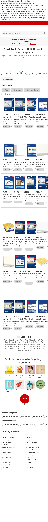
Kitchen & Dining (17, 3)
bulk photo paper (29, 467)
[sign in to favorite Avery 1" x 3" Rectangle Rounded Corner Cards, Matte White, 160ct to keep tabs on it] (35, 326)
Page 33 (26, 348)
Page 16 (8, 344)
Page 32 (20, 348)
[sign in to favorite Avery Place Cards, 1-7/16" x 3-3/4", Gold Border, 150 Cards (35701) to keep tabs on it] (35, 126)
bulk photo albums (6, 462)
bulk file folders (5, 445)
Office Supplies (25, 416)
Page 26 (26, 346)
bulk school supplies (10, 424)
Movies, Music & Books (32, 9)
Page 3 (17, 340)
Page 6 (32, 340)
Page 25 (20, 346)
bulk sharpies (28, 440)
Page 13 (31, 342)
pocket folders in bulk (30, 460)
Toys (7, 9)
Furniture (8, 5)
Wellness (10, 7)
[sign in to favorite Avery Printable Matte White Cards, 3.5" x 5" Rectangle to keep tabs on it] (46, 126)
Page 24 (14, 346)
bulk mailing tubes (6, 455)
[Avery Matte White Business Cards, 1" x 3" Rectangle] (20, 275)
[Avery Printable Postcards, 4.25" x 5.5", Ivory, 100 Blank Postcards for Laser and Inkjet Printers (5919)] (31, 195)
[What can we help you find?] (24, 33)
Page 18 (20, 344)
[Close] (45, 39)
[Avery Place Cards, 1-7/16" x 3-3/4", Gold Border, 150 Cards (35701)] (31, 118)
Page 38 (28, 350)
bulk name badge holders (31, 452)
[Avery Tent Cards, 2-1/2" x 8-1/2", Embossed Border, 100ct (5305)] (31, 241)
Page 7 (38, 340)
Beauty (35, 5)
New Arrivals (4, 1)
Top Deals (26, 15)
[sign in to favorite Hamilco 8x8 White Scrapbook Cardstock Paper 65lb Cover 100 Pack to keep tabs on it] (24, 169)
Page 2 (11, 340)
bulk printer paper (29, 455)
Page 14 (37, 342)
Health (5, 7)
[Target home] (24, 28)
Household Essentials (23, 5)
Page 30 (8, 348)
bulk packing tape (6, 440)
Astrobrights (6, 245)
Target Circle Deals (35, 15)
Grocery (13, 5)
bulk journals (27, 462)
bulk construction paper (8, 465)
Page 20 (32, 344)
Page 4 (22, 340)
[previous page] (18, 337)
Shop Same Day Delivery (22, 18)
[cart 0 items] (44, 28)
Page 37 (22, 350)
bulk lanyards (28, 437)
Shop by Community (10, 13)
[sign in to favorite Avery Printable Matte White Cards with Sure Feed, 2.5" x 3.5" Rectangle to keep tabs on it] (46, 326)
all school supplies (28, 424)
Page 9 (7, 342)
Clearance (33, 13)
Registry (32, 18)
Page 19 (26, 344)
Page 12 (25, 342)
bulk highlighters (6, 442)
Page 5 (27, 340)
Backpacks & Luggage (20, 7)
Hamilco (16, 166)
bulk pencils (4, 467)
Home (10, 3)
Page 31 (14, 348)
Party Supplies (14, 11)
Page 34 (32, 348)
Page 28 (38, 346)
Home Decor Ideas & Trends (14, 15)
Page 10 (13, 342)
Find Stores (7, 20)
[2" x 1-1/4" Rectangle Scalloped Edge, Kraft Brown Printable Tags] (20, 195)
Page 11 (19, 342)
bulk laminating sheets (30, 442)
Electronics (12, 9)
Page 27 (32, 346)
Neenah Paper (40, 278)
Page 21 (38, 344)
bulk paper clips (6, 469)
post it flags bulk (28, 450)
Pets (33, 11)
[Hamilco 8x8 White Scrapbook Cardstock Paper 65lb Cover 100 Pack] (20, 163)
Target (3, 56)
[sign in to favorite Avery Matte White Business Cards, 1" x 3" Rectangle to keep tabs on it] (24, 281)
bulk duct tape (28, 465)
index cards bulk (6, 457)
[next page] (29, 337)
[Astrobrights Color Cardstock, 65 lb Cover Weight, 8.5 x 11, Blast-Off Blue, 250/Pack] (9, 243)
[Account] (39, 28)
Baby (31, 5)
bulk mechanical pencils (8, 437)
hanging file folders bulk (8, 447)
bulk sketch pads (6, 452)
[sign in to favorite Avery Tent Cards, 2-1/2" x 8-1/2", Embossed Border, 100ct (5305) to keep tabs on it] (35, 249)
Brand (32, 73)
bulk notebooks (5, 435)
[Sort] (17, 73)
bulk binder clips (28, 457)
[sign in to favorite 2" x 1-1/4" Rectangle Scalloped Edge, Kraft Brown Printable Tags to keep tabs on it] (24, 202)
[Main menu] (4, 28)
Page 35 (38, 348)
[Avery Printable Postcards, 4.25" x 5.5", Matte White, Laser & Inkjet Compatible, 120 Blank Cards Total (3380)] (9, 118)
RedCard (38, 18)
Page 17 (14, 344)
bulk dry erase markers (30, 445)
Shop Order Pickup (8, 18)
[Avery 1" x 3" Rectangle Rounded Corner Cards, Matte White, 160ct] (31, 320)
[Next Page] (13, 79)
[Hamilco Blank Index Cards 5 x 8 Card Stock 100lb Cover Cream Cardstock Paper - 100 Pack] (9, 275)
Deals (28, 13)
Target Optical (21, 13)
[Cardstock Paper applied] (8, 79)
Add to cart (6, 126)
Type (24, 73)
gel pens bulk (5, 450)
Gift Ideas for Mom (14, 1)
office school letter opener (31, 447)
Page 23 (8, 346)
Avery (4, 121)
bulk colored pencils (30, 435)
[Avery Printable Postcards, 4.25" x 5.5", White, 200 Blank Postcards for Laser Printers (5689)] (20, 241)
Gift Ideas (22, 11)
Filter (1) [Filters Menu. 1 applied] (6, 73)
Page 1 (6, 340)
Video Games (20, 9)
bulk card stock (5, 460)
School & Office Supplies (15, 56)
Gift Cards (29, 11)
